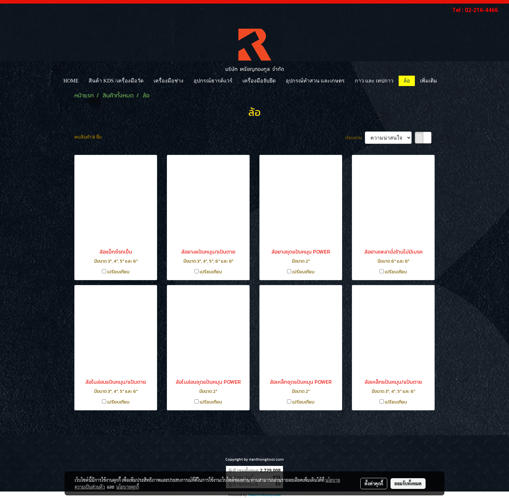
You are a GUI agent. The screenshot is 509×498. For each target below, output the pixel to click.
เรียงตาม (355, 137)
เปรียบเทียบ (118, 271)
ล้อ (406, 80)
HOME (71, 80)
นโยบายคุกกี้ (127, 487)
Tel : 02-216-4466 (475, 10)
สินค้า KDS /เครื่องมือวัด (116, 80)
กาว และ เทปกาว (374, 80)
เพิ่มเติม (428, 80)
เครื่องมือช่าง (168, 80)
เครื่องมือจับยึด (259, 80)
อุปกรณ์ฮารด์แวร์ (212, 80)
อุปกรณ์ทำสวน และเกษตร (315, 80)
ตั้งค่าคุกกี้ (374, 483)
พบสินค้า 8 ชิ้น (87, 137)
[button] (448, 80)
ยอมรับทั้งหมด (408, 483)
